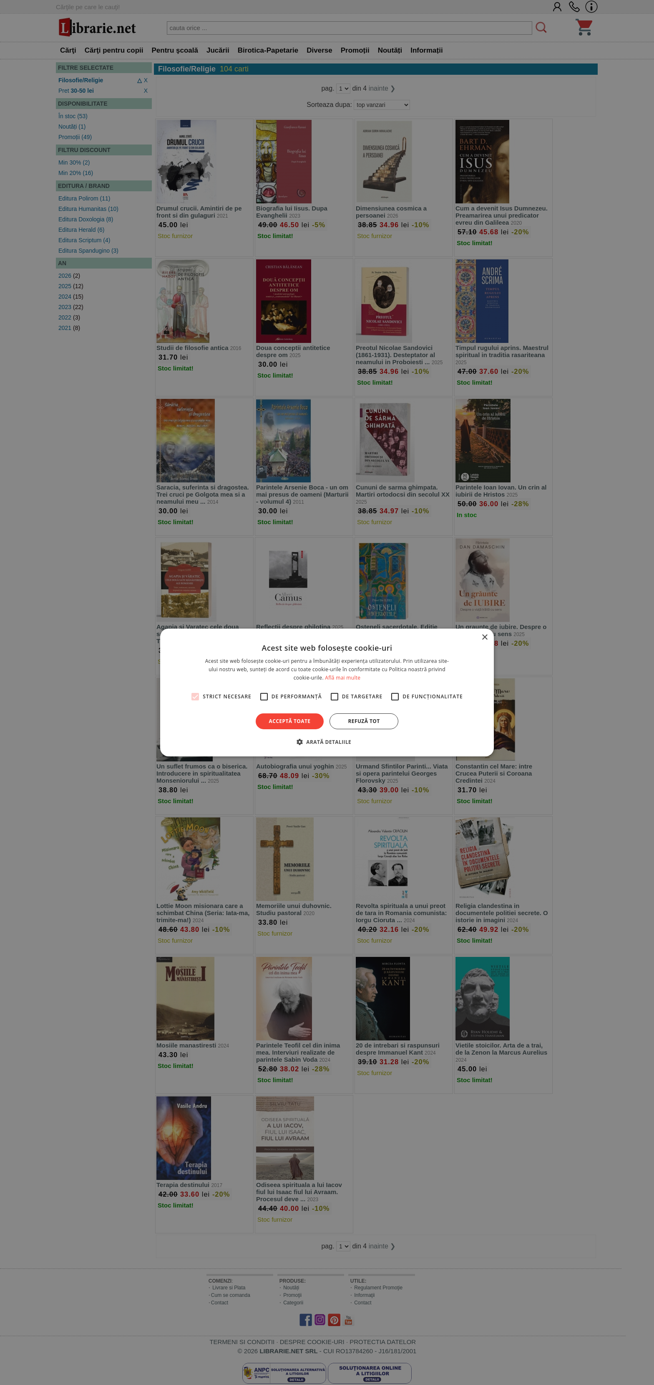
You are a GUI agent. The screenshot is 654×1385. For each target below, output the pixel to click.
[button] (327, 742)
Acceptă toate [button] (290, 721)
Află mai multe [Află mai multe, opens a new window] (342, 677)
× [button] (484, 637)
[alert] (327, 692)
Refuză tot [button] (364, 721)
